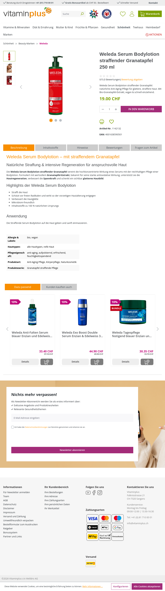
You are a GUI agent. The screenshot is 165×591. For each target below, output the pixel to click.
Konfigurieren (120, 586)
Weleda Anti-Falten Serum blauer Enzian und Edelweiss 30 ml (31, 334)
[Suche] (69, 14)
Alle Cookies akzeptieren (147, 586)
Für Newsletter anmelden (16, 492)
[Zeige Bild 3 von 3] (60, 120)
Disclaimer (8, 508)
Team (6, 496)
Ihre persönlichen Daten (57, 504)
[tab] (18, 147)
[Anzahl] (109, 109)
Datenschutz (9, 504)
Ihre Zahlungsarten (54, 500)
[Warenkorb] (150, 14)
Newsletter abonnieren (72, 450)
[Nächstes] (90, 87)
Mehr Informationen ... (92, 586)
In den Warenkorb (141, 109)
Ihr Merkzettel (51, 508)
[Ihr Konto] (132, 14)
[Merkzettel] (123, 14)
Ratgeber (8, 528)
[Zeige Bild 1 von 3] (51, 120)
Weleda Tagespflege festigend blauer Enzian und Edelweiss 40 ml (131, 334)
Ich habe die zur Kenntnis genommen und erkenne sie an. (50, 427)
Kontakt (153, 2)
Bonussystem (10, 532)
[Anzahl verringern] (102, 109)
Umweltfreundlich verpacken (18, 520)
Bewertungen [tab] (114, 147)
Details (25, 361)
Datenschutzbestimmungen (36, 427)
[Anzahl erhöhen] (116, 109)
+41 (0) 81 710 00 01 (141, 517)
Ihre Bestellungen (53, 492)
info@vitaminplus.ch (137, 523)
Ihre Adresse (51, 496)
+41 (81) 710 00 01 (45, 2)
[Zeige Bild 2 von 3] (55, 120)
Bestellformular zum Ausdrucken (20, 524)
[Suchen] (82, 14)
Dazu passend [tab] (22, 287)
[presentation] (35, 437)
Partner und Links (12, 536)
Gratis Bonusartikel (75, 2)
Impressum (9, 512)
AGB (5, 500)
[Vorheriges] (21, 87)
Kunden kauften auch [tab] (59, 287)
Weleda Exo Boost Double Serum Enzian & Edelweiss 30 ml (82, 334)
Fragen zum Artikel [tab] (146, 147)
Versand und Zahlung (14, 516)
